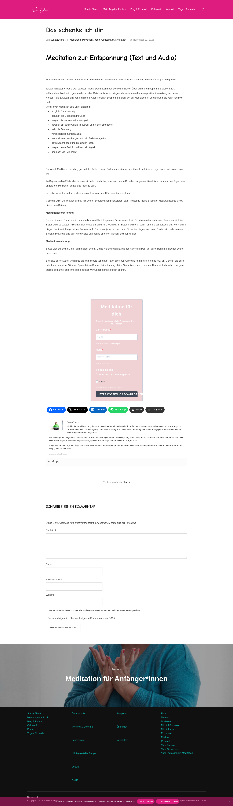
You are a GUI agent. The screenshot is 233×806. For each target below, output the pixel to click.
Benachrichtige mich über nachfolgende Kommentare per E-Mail (80, 618)
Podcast (165, 741)
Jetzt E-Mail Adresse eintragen (108, 344)
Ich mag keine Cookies (167, 801)
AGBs (75, 780)
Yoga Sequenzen (170, 749)
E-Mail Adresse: (54, 579)
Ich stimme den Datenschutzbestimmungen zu (113, 372)
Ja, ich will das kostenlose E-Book (109, 387)
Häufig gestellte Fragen (84, 753)
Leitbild (76, 766)
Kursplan (121, 713)
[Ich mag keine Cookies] (229, 801)
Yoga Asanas (168, 745)
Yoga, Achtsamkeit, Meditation (110, 39)
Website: (50, 595)
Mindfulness (167, 729)
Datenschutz (79, 713)
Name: (49, 564)
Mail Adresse (103, 329)
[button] (116, 77)
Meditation (75, 39)
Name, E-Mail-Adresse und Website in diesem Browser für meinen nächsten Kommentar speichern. (95, 610)
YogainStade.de (186, 9)
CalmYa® (156, 9)
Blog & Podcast (138, 9)
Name (99, 350)
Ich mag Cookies (145, 801)
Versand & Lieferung (83, 726)
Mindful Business (170, 725)
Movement (87, 39)
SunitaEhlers (57, 39)
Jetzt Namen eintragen (105, 364)
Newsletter (122, 740)
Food (164, 713)
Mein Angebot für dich (114, 9)
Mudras (165, 737)
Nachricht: (51, 530)
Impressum (78, 740)
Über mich (122, 726)
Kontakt (170, 9)
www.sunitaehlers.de (59, 454)
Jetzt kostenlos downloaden (118, 394)
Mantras (165, 717)
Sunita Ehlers (91, 9)
